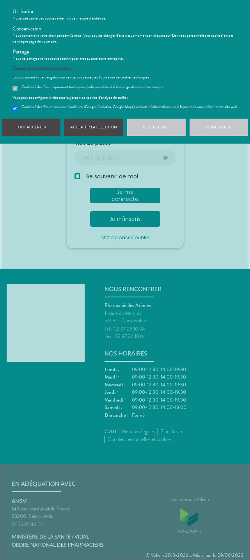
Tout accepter (31, 127)
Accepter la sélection (93, 127)
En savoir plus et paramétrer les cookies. (42, 68)
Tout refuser (156, 127)
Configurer (219, 127)
